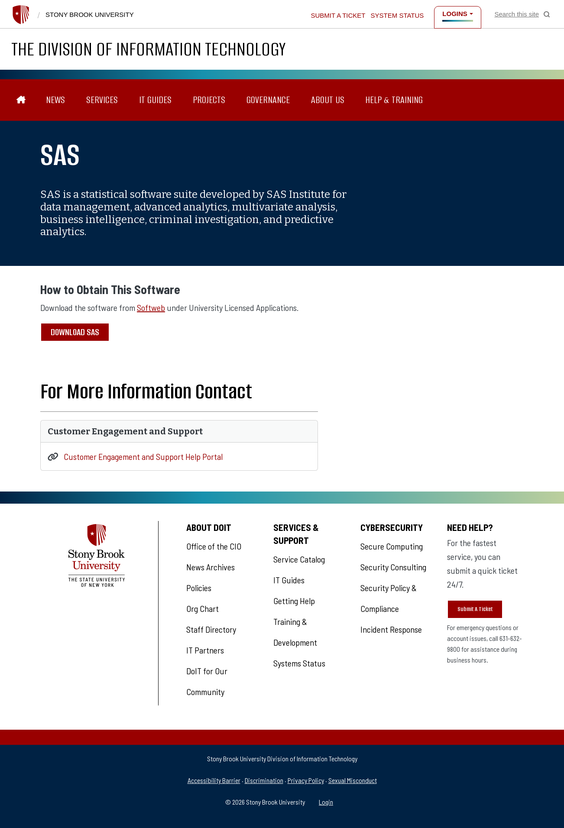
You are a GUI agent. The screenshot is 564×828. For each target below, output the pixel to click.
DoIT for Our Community (206, 681)
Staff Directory (211, 629)
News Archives (210, 567)
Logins (454, 13)
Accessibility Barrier (214, 780)
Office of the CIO (213, 546)
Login (326, 802)
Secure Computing (391, 546)
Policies (198, 587)
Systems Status (299, 663)
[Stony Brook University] (20, 14)
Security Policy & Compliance (388, 598)
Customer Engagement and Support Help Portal (143, 456)
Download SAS (75, 332)
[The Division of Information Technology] (21, 100)
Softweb (151, 307)
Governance (268, 100)
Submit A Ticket (475, 609)
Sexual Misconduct (352, 780)
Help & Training (394, 100)
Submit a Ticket (338, 15)
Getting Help (294, 600)
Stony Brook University (89, 14)
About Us (327, 100)
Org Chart (202, 608)
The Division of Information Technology (148, 49)
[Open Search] (522, 14)
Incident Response (391, 629)
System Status (397, 15)
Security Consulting (393, 567)
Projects (209, 100)
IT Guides (155, 100)
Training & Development (295, 631)
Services (102, 100)
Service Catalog (299, 559)
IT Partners (205, 650)
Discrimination (264, 780)
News (55, 100)
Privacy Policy (306, 780)
